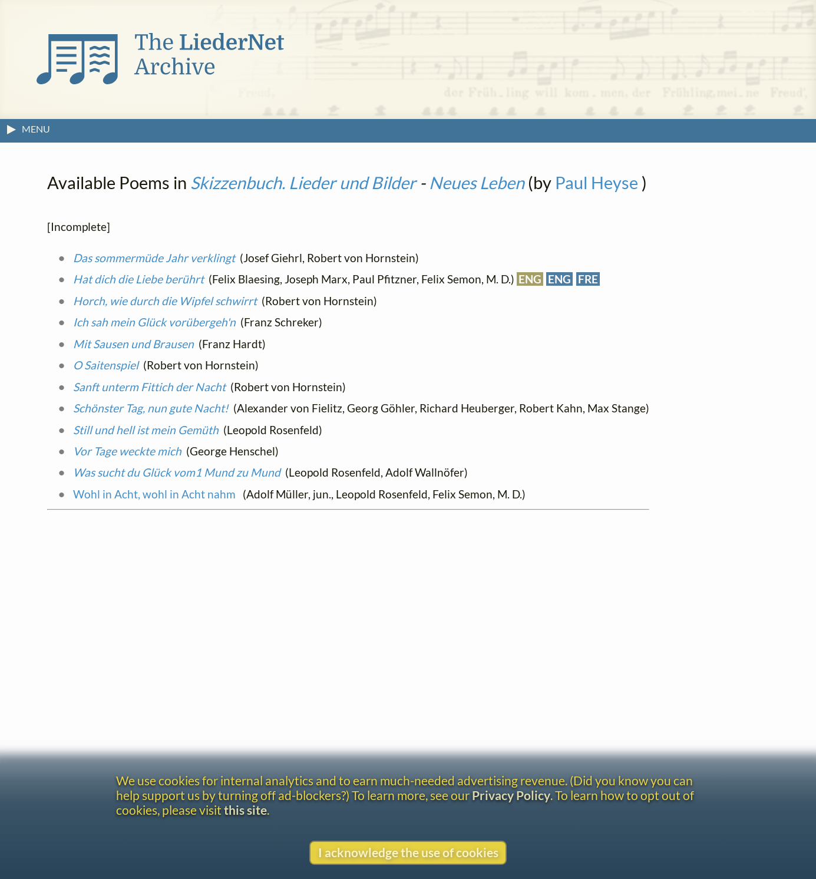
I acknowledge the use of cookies (408, 852)
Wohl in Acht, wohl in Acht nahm (155, 494)
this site (245, 809)
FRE (588, 279)
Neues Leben (476, 183)
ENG (529, 279)
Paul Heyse (596, 183)
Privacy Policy (511, 795)
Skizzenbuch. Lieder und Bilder (303, 183)
